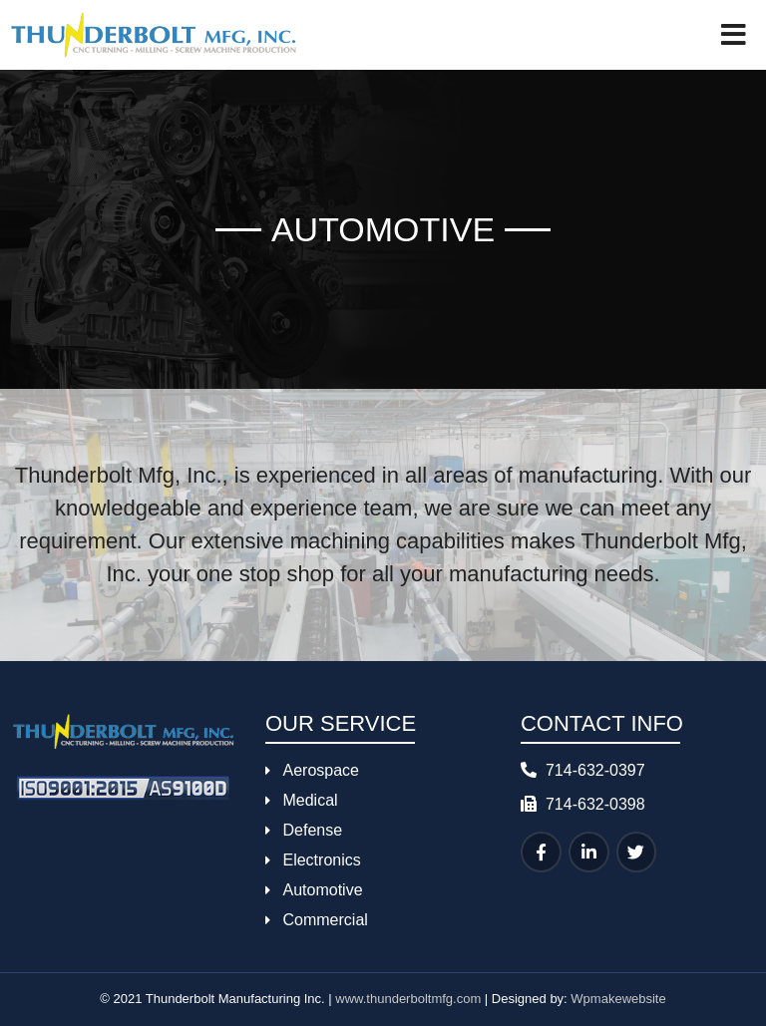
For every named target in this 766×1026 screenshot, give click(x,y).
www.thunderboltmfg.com (408, 998)
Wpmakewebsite (618, 998)
